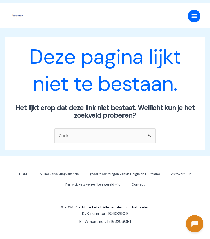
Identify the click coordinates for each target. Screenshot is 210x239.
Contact (138, 184)
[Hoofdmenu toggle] (194, 16)
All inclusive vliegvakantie (59, 174)
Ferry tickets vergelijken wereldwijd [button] (93, 184)
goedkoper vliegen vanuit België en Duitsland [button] (125, 174)
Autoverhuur (181, 174)
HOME (24, 174)
